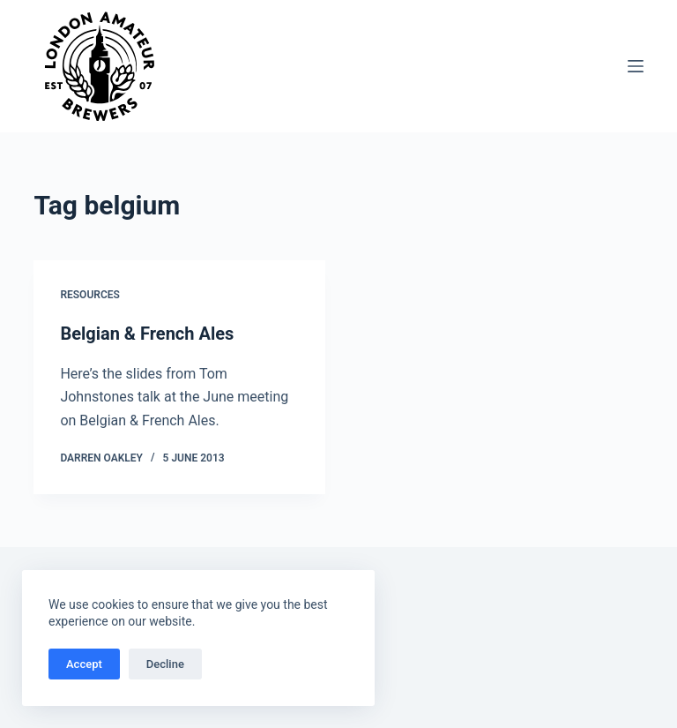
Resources (89, 295)
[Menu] (636, 66)
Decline (165, 664)
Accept (84, 664)
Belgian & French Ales (147, 333)
